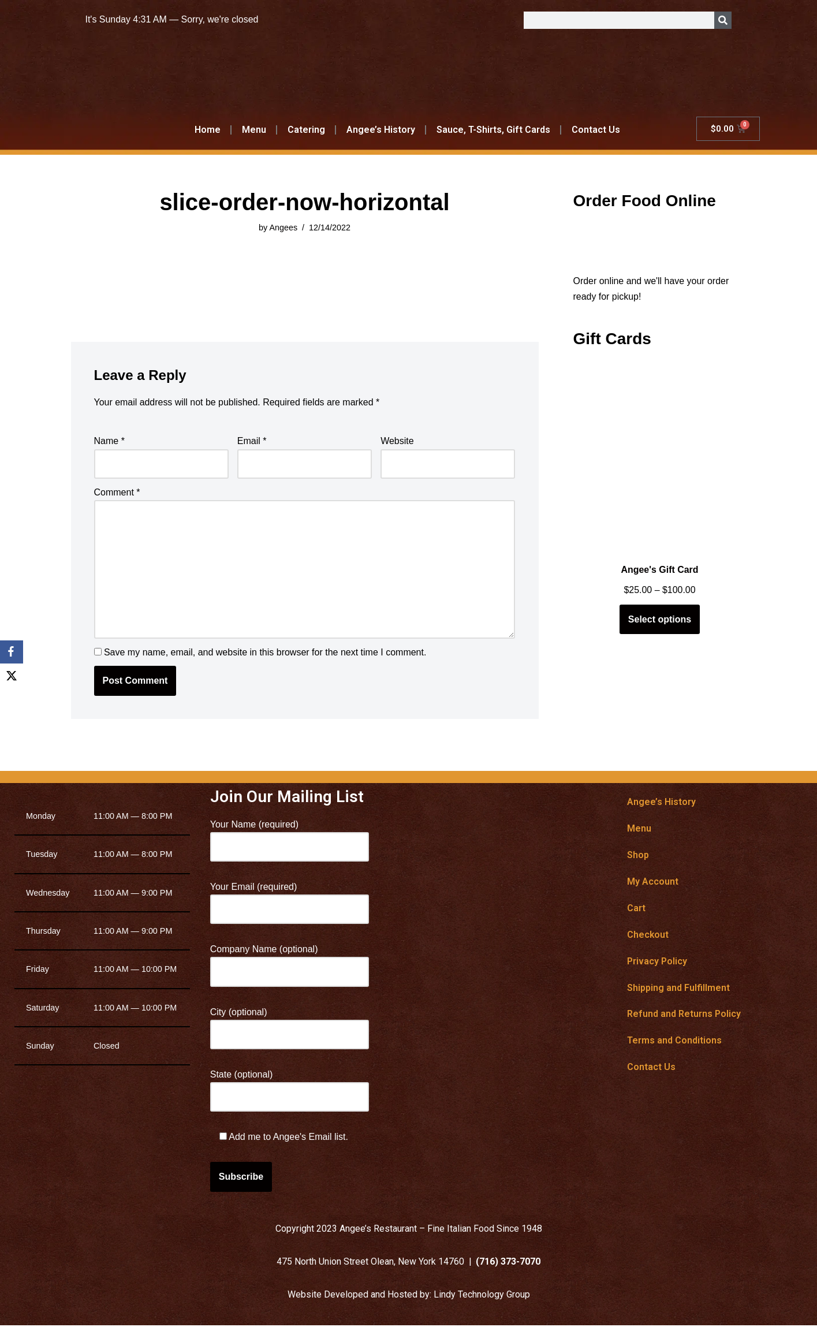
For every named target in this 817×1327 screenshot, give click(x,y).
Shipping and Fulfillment (678, 988)
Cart (636, 909)
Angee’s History (380, 129)
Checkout (648, 935)
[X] (11, 675)
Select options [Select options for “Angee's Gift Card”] (659, 620)
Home (208, 129)
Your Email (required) (289, 899)
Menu (254, 129)
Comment (117, 492)
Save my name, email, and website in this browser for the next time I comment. (265, 653)
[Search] (723, 20)
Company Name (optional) (289, 962)
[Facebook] (11, 652)
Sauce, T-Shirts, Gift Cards (493, 129)
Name (109, 441)
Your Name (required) (289, 837)
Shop (638, 856)
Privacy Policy (657, 962)
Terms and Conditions (674, 1042)
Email (252, 441)
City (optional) (289, 1024)
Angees (283, 227)
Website (397, 441)
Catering (306, 129)
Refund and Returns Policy (683, 1015)
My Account (652, 882)
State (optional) (289, 1087)
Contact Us (595, 129)
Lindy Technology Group (482, 1296)
